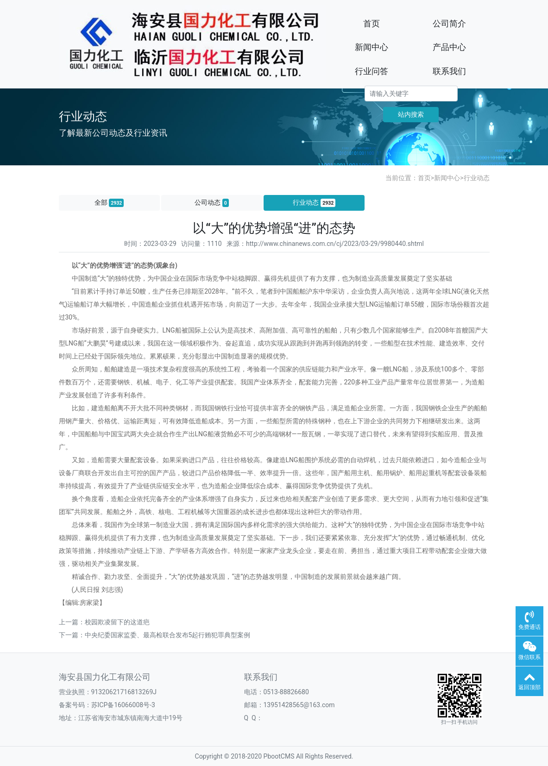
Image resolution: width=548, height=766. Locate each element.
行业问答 (371, 71)
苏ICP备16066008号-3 (123, 705)
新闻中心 (371, 47)
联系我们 (449, 71)
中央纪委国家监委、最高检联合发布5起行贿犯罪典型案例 (168, 635)
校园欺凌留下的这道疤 (117, 622)
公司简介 (449, 23)
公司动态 (212, 203)
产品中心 (449, 47)
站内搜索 (411, 114)
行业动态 (477, 178)
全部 (109, 203)
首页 (371, 23)
